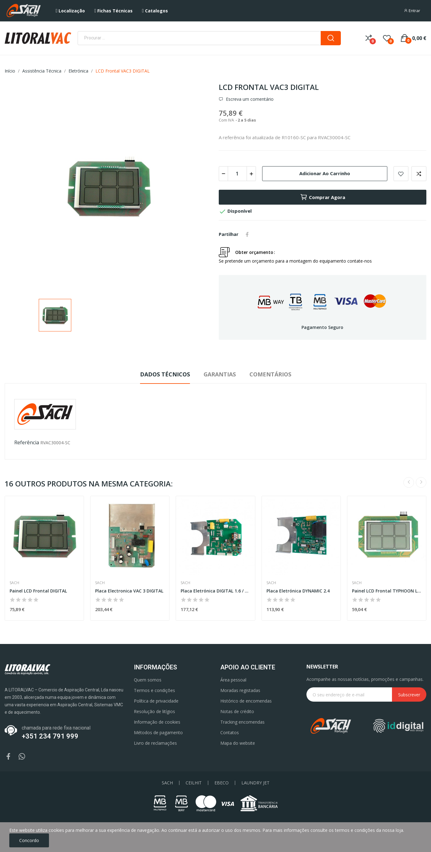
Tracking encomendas (242, 722)
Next (421, 482)
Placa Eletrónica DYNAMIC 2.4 (298, 591)
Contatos (229, 732)
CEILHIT (194, 783)
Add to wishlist (401, 174)
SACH (167, 783)
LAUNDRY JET (255, 783)
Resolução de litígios (154, 711)
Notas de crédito (237, 711)
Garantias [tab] (220, 374)
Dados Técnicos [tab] (165, 374)
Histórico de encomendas (246, 701)
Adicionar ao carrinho (324, 173)
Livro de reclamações (155, 743)
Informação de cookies (157, 722)
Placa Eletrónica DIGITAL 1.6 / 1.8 (215, 591)
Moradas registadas (240, 690)
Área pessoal (233, 680)
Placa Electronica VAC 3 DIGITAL (129, 591)
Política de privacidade (156, 701)
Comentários (270, 374)
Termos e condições (154, 690)
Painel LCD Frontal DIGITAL (38, 591)
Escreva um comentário (249, 99)
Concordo (29, 840)
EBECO (221, 783)
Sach (14, 583)
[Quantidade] (237, 173)
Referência (26, 442)
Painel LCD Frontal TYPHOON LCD (386, 591)
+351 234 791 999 (50, 736)
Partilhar (247, 234)
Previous (408, 482)
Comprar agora (322, 197)
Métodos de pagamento (158, 732)
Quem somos (147, 680)
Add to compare (419, 174)
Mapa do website (237, 743)
